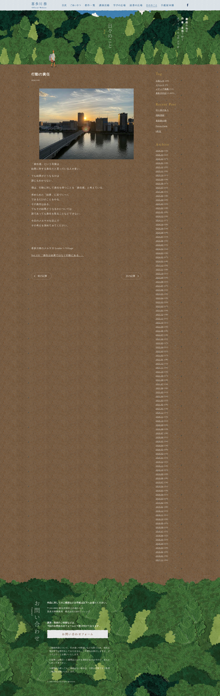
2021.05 (159, 392)
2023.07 (159, 286)
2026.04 (159, 151)
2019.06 (159, 486)
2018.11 (159, 515)
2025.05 (159, 196)
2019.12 (159, 462)
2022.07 (159, 335)
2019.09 (159, 474)
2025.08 (159, 183)
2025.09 (159, 179)
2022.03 (159, 351)
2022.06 (159, 339)
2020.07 (159, 433)
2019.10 (159, 470)
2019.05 (159, 490)
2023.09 (159, 277)
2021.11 (159, 367)
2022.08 (159, 331)
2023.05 (159, 294)
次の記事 (130, 276)
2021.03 (159, 400)
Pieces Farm (162, 126)
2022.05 (159, 343)
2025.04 (159, 200)
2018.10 (159, 519)
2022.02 (159, 355)
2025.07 (159, 187)
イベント (160, 85)
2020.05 (159, 441)
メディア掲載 (162, 89)
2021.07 (159, 384)
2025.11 (159, 171)
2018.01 (159, 556)
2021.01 (159, 408)
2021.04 (159, 396)
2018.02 (159, 552)
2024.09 (159, 228)
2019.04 (159, 494)
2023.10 (159, 273)
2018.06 (159, 535)
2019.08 (159, 478)
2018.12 (159, 511)
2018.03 (159, 548)
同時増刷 (160, 115)
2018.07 (159, 531)
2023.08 (159, 282)
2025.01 (159, 212)
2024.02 (159, 257)
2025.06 (159, 191)
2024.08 (159, 232)
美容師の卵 (161, 120)
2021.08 (159, 380)
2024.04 (159, 249)
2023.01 (159, 310)
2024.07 (159, 237)
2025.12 (159, 167)
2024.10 (159, 224)
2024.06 (159, 241)
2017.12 (159, 560)
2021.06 (159, 388)
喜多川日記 (161, 93)
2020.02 (159, 453)
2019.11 (159, 466)
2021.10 (159, 372)
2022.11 (159, 318)
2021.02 (159, 404)
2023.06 (159, 290)
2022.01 (159, 359)
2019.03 (159, 498)
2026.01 (159, 163)
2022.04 (159, 347)
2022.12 (159, 314)
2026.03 (159, 155)
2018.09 (159, 523)
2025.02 (159, 208)
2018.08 (159, 527)
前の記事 (42, 276)
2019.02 (159, 503)
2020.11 (159, 417)
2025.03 (159, 204)
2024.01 (159, 261)
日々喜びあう (162, 110)
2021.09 (159, 376)
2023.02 (159, 306)
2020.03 (159, 449)
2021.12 (159, 363)
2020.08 (159, 429)
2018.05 (159, 539)
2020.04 (159, 445)
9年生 (158, 131)
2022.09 (159, 327)
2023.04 (159, 298)
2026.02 (159, 159)
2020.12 (159, 413)
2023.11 (159, 269)
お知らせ (160, 81)
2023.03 (159, 302)
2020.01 (159, 458)
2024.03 (159, 253)
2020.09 (159, 425)
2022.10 (159, 322)
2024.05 (159, 245)
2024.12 (159, 216)
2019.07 (159, 482)
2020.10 (159, 421)
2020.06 (159, 437)
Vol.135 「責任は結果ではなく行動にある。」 (57, 255)
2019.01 (159, 507)
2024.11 (159, 220)
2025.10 (159, 175)
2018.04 (159, 544)
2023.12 (159, 265)
